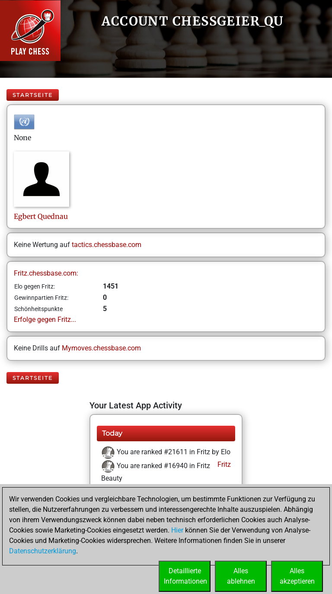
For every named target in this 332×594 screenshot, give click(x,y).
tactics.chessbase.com (106, 245)
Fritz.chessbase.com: (46, 273)
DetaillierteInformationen (185, 576)
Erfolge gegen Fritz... (45, 319)
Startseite (33, 95)
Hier (177, 530)
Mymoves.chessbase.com (101, 348)
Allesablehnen (241, 576)
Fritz (223, 464)
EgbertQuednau (41, 216)
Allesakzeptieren (297, 576)
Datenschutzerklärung (42, 551)
